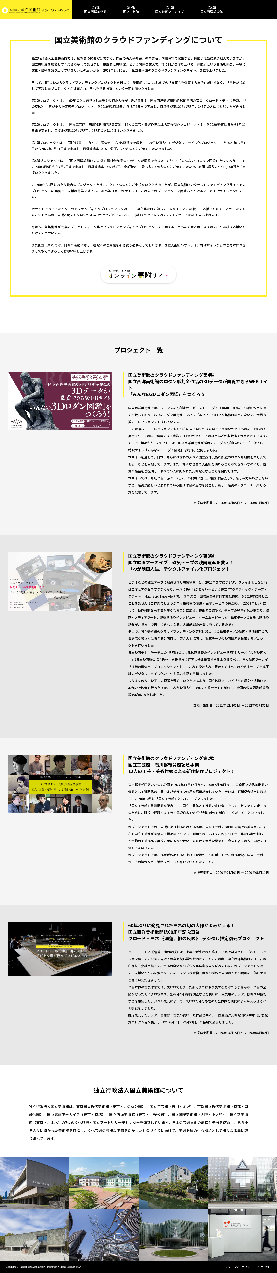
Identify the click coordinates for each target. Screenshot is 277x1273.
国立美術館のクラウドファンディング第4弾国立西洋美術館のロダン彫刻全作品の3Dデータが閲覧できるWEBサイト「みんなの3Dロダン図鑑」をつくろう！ (198, 384)
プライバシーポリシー (239, 1267)
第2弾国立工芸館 (131, 9)
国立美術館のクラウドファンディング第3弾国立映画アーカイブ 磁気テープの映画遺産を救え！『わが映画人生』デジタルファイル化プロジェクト (181, 562)
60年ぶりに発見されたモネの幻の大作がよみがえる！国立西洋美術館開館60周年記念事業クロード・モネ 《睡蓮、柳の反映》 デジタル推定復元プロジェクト (196, 931)
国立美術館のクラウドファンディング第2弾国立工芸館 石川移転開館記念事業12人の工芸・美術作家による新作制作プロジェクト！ (181, 764)
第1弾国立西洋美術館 (95, 9)
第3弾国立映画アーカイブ (169, 9)
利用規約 (263, 1267)
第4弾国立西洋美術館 (211, 9)
